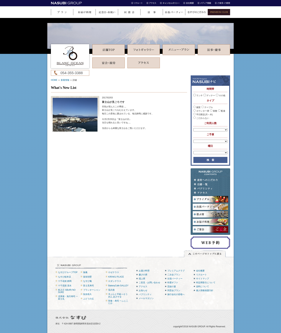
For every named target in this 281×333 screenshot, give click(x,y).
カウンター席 (201, 111)
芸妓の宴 (171, 286)
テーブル (207, 107)
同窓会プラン (173, 290)
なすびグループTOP (67, 272)
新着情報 (65, 80)
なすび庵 (87, 281)
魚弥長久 (87, 294)
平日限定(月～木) (203, 114)
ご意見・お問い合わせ (149, 282)
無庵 (85, 272)
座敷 (213, 111)
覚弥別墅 (87, 277)
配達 (221, 111)
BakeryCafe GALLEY (118, 285)
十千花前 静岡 (65, 281)
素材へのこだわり (206, 180)
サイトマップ (202, 278)
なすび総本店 (64, 277)
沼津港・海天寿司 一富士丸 (68, 297)
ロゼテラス (113, 272)
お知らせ (143, 290)
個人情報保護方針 (204, 290)
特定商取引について (205, 282)
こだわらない (201, 118)
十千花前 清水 (65, 285)
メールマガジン (146, 298)
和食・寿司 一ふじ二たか (118, 302)
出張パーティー (174, 278)
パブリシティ (206, 188)
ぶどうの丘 (88, 298)
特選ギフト (172, 282)
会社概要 (200, 270)
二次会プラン (173, 274)
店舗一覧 (206, 184)
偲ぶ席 (142, 278)
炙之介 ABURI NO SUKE (66, 291)
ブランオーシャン (91, 290)
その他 (220, 95)
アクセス (206, 193)
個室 (197, 107)
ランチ (198, 95)
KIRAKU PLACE (116, 277)
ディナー (209, 95)
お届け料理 (144, 270)
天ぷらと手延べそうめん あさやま (118, 295)
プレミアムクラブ (176, 270)
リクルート (201, 274)
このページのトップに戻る (205, 254)
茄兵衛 (111, 290)
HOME (54, 80)
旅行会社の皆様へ (176, 294)
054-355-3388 (71, 73)
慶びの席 (143, 274)
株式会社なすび (71, 317)
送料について (202, 286)
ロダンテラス (114, 281)
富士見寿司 (88, 285)
